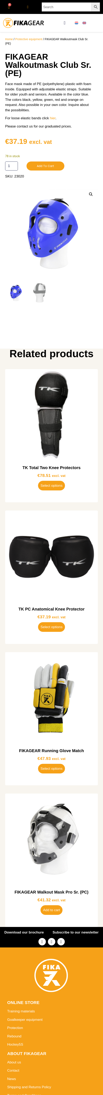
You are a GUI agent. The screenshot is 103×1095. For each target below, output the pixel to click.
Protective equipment (28, 39)
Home (9, 39)
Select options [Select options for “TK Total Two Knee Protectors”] (51, 486)
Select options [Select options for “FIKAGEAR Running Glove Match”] (51, 769)
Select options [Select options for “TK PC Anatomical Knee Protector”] (51, 627)
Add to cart (45, 166)
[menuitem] (76, 23)
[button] (64, 23)
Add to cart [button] (51, 910)
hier (52, 118)
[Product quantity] (11, 166)
